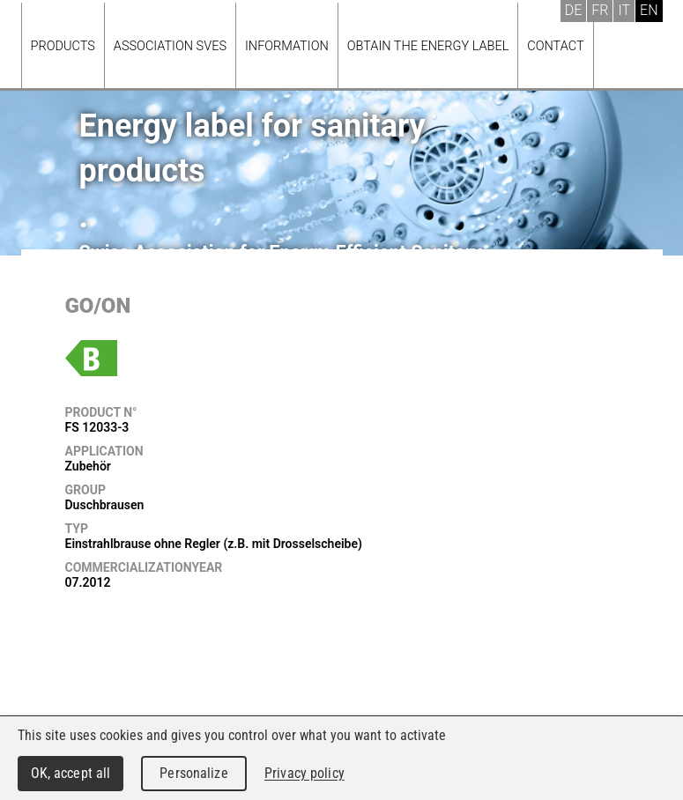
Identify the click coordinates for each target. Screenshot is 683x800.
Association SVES (170, 46)
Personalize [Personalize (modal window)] (193, 773)
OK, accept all (71, 773)
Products (63, 46)
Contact (555, 46)
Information (287, 46)
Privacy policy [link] (304, 773)
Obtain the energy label (428, 46)
